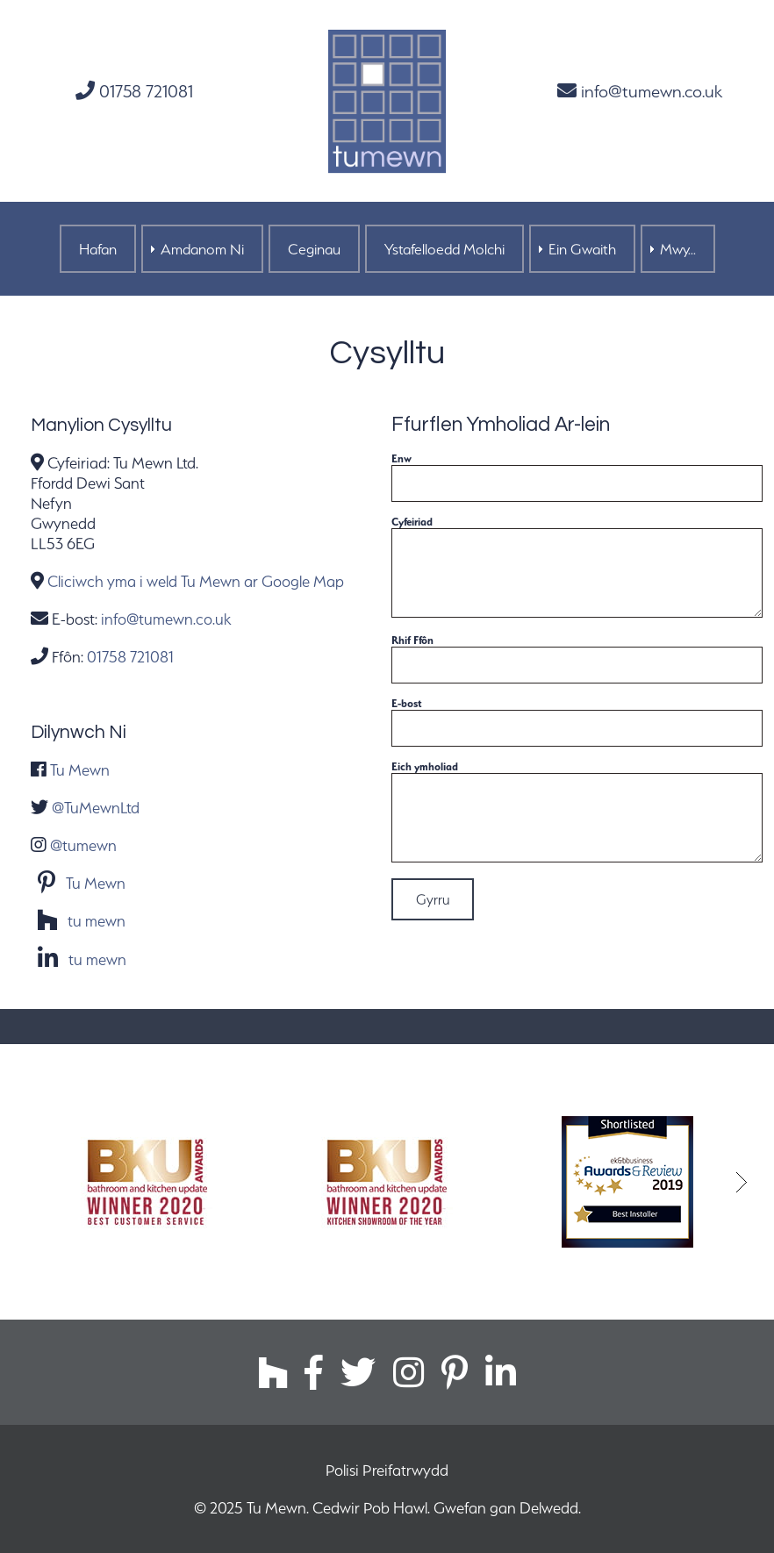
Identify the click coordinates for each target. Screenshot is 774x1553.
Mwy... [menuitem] (678, 249)
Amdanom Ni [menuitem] (202, 249)
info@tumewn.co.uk (639, 91)
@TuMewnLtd (96, 808)
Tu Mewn (80, 770)
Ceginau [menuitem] (314, 249)
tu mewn (96, 922)
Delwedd (549, 1508)
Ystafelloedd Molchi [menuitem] (444, 249)
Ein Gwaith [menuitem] (582, 249)
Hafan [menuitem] (98, 249)
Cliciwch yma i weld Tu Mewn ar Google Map (195, 581)
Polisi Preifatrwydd (387, 1470)
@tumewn (83, 845)
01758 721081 (134, 91)
